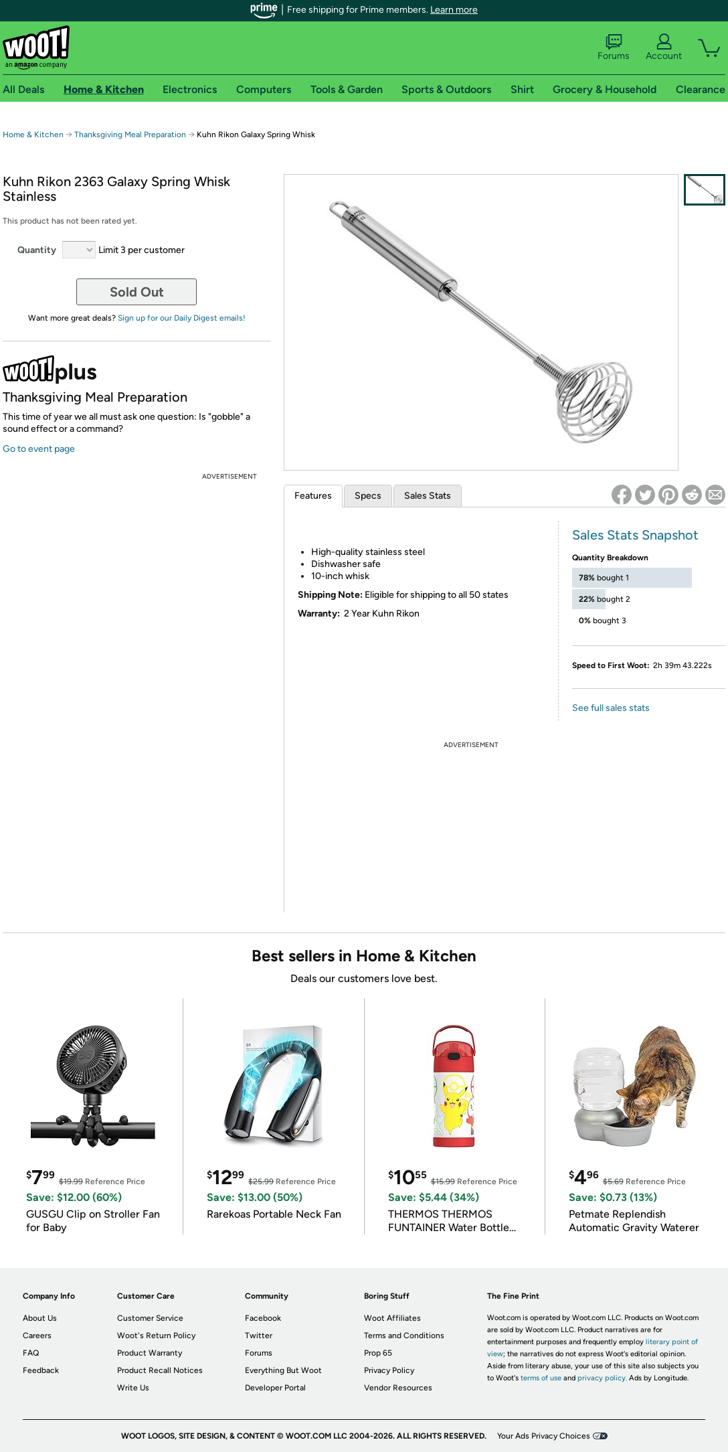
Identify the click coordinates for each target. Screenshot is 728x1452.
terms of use (541, 1378)
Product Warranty (149, 1353)
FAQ (31, 1353)
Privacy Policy (389, 1370)
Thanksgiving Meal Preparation (130, 134)
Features (313, 495)
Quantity (36, 250)
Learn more (454, 9)
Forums (614, 47)
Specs (368, 495)
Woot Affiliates (392, 1318)
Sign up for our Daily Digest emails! (182, 318)
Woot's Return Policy (156, 1335)
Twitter (258, 1335)
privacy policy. (602, 1378)
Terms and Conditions (404, 1335)
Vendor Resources (398, 1387)
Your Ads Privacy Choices (543, 1436)
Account (664, 47)
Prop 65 (378, 1353)
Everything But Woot (283, 1370)
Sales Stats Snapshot (635, 535)
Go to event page (39, 449)
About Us (40, 1318)
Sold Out (137, 292)
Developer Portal (275, 1387)
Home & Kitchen (33, 134)
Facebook (263, 1318)
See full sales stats (611, 708)
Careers (37, 1335)
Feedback (41, 1370)
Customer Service (150, 1318)
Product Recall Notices (160, 1370)
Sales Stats (427, 495)
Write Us (133, 1387)
